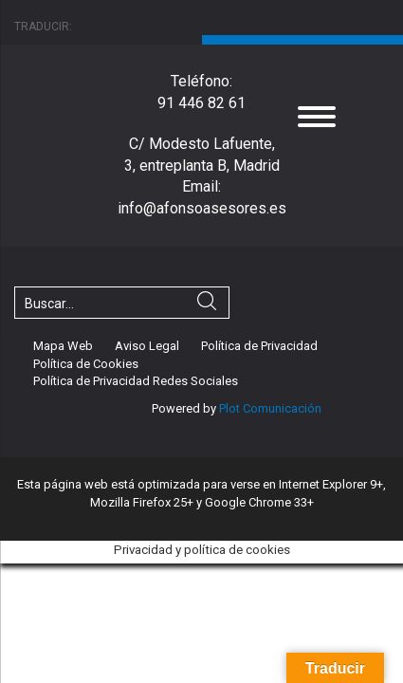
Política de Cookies (85, 364)
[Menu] (317, 116)
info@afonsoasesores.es (202, 208)
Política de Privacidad (259, 346)
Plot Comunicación (268, 408)
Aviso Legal (147, 346)
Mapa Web (63, 346)
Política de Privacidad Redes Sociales (135, 381)
